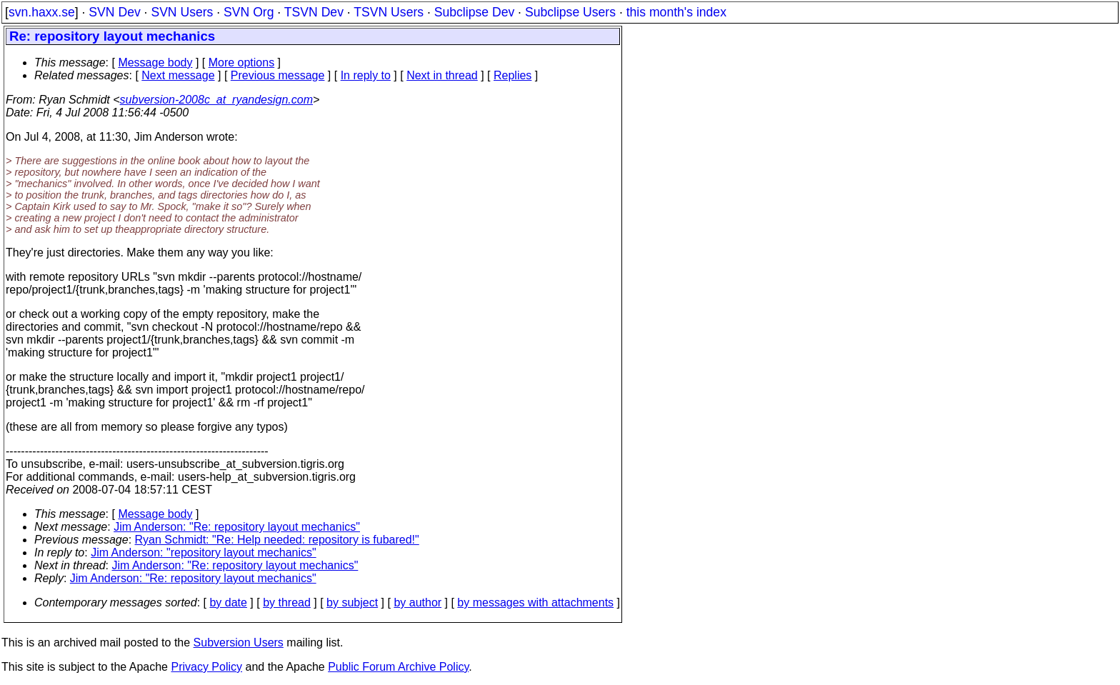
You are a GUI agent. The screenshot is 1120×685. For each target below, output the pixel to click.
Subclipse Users (570, 12)
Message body (155, 62)
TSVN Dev (314, 12)
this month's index (676, 12)
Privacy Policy (206, 667)
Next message (177, 75)
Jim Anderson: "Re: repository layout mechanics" (237, 527)
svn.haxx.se (42, 12)
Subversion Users (239, 642)
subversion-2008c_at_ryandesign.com (216, 100)
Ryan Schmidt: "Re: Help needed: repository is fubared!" (277, 540)
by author (417, 602)
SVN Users (182, 12)
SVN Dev (114, 12)
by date (227, 602)
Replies (512, 75)
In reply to (366, 75)
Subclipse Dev (474, 12)
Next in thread (442, 75)
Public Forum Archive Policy (398, 667)
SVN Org (249, 12)
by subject (352, 602)
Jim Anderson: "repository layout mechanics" (203, 552)
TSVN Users (389, 12)
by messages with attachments (535, 602)
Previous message (278, 75)
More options (242, 62)
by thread (287, 602)
